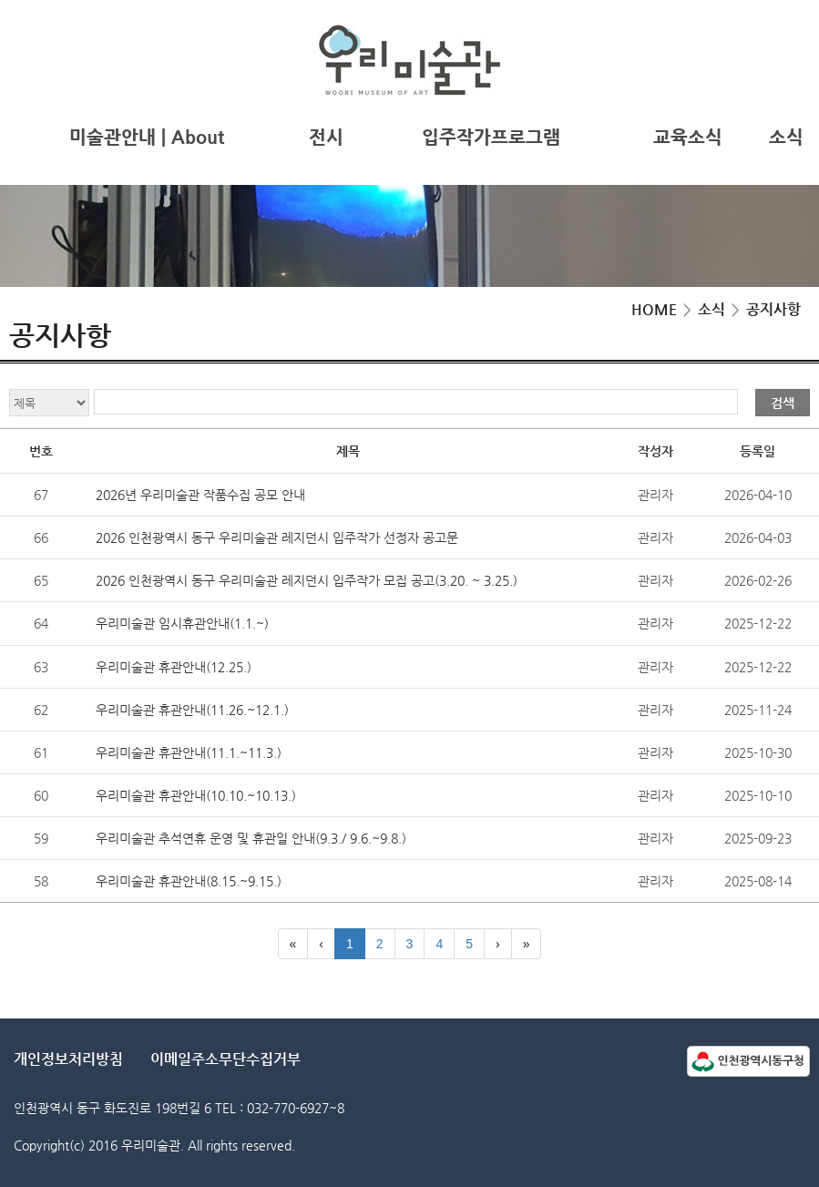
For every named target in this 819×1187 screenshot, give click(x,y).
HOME (654, 309)
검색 (782, 402)
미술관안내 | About (146, 137)
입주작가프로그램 (491, 137)
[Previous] (321, 943)
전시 (326, 137)
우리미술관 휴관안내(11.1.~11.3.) (189, 752)
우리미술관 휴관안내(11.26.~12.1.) (192, 709)
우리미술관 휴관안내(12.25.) (173, 667)
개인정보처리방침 (68, 1059)
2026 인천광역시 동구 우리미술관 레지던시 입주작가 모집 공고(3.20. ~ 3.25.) (306, 580)
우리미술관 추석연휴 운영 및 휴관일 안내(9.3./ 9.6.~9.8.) (251, 838)
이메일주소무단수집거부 (225, 1059)
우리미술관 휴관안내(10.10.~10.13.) (196, 795)
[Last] (526, 943)
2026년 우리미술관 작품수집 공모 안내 (200, 494)
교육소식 (687, 137)
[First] (293, 943)
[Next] (498, 943)
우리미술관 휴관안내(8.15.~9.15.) (189, 881)
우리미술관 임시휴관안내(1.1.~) (182, 623)
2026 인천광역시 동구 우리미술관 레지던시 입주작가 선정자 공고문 (277, 537)
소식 (786, 137)
